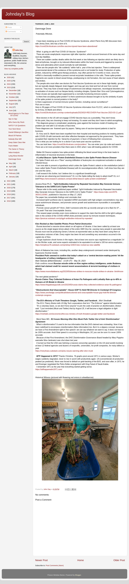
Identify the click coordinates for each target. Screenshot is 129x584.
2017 (9, 198)
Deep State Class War (16, 142)
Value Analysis (14, 152)
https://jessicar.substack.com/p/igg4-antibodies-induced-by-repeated (63, 218)
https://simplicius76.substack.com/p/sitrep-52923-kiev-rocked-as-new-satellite (67, 245)
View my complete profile (13, 69)
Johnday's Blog (19, 14)
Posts (9, 27)
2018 (9, 194)
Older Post (119, 560)
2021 (9, 184)
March (11, 170)
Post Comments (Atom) (55, 565)
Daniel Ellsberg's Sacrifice (18, 132)
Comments (11, 31)
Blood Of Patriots (15, 136)
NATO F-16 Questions (16, 125)
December (13, 90)
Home (80, 560)
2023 (9, 87)
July (11, 107)
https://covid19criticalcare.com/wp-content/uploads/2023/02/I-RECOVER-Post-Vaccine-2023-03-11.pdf (78, 113)
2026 (9, 77)
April (11, 167)
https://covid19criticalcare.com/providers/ (69, 144)
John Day (19, 50)
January (12, 177)
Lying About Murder (15, 156)
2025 (9, 81)
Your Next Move (14, 129)
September (13, 100)
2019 (9, 191)
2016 (9, 201)
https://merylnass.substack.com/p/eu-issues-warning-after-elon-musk (64, 351)
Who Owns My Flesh (16, 122)
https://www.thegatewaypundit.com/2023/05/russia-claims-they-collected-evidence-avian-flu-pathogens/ (78, 285)
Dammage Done (14, 159)
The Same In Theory (16, 149)
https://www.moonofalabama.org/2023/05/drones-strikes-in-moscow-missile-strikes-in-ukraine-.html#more (79, 271)
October (12, 97)
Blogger (78, 575)
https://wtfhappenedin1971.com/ (48, 369)
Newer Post (41, 560)
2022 (9, 181)
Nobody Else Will (15, 139)
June (11, 110)
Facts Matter (13, 146)
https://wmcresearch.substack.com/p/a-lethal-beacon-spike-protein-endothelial (72, 179)
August (12, 104)
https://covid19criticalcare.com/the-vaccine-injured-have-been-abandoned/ (66, 46)
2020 (9, 188)
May (11, 163)
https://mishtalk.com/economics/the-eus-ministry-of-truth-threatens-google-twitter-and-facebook (75, 314)
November (13, 94)
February (12, 173)
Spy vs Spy (12, 119)
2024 (9, 84)
